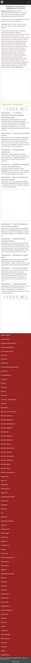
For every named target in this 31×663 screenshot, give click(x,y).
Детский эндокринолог (8, 472)
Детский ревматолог (7, 460)
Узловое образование (20, 284)
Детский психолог (5, 44)
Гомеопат (21, 36)
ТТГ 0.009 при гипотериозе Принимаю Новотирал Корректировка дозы (12, 115)
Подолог (7, 60)
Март (18, 24)
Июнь (2, 25)
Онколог (3, 56)
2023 (16, 19)
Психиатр (17, 60)
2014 (14, 21)
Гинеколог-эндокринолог (13, 36)
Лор (19, 51)
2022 (19, 19)
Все (12, 30)
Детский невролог (17, 41)
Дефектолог (11, 48)
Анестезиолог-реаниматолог (8, 32)
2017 (5, 21)
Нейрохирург (4, 55)
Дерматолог (4, 37)
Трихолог (25, 63)
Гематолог (12, 34)
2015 (11, 21)
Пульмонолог (4, 62)
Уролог (2, 65)
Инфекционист (4, 49)
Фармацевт (7, 65)
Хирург (13, 67)
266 (22, 109)
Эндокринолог (19, 67)
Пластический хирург (7, 573)
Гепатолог (22, 34)
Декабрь (3, 27)
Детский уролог (11, 46)
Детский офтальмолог (20, 42)
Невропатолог (20, 53)
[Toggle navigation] (28, 2)
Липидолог (9, 51)
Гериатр (27, 34)
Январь (9, 24)
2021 (22, 19)
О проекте (11, 657)
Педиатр (17, 58)
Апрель (22, 24)
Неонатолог (11, 55)
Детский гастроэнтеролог (13, 37)
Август (9, 25)
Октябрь (19, 25)
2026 (7, 19)
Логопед (15, 51)
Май (25, 24)
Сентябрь (14, 25)
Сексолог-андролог (6, 63)
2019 (28, 19)
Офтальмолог (4, 58)
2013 (17, 21)
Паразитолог (11, 58)
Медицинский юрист (6, 53)
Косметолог (4, 51)
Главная (7, 657)
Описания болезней (7, 347)
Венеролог (18, 32)
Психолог (22, 60)
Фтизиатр (8, 67)
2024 (13, 19)
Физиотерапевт (15, 65)
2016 (8, 21)
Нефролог (16, 55)
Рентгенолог (17, 62)
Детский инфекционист (17, 39)
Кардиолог (11, 49)
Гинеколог (3, 36)
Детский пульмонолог (15, 44)
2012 (20, 21)
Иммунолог (22, 48)
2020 (25, 19)
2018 (2, 21)
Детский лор (10, 41)
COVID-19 (16, 30)
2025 (10, 19)
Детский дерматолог (6, 39)
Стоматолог (14, 63)
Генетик (17, 34)
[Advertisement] (15, 85)
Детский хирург (19, 46)
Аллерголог (22, 30)
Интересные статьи (7, 351)
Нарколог (14, 53)
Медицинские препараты (9, 343)
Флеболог (3, 67)
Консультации (5, 339)
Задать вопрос (5, 335)
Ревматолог (11, 62)
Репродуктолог (24, 62)
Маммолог (22, 51)
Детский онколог (10, 42)
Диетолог (17, 48)
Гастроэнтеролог (5, 34)
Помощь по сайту (17, 657)
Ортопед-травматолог (17, 56)
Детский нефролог (6, 440)
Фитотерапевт (22, 65)
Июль (5, 25)
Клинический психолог (20, 49)
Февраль (14, 24)
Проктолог (11, 60)
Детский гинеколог (24, 37)
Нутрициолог (23, 55)
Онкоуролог (8, 56)
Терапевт (19, 63)
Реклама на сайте (15, 661)
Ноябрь (23, 25)
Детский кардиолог (7, 428)
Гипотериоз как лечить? (20, 268)
